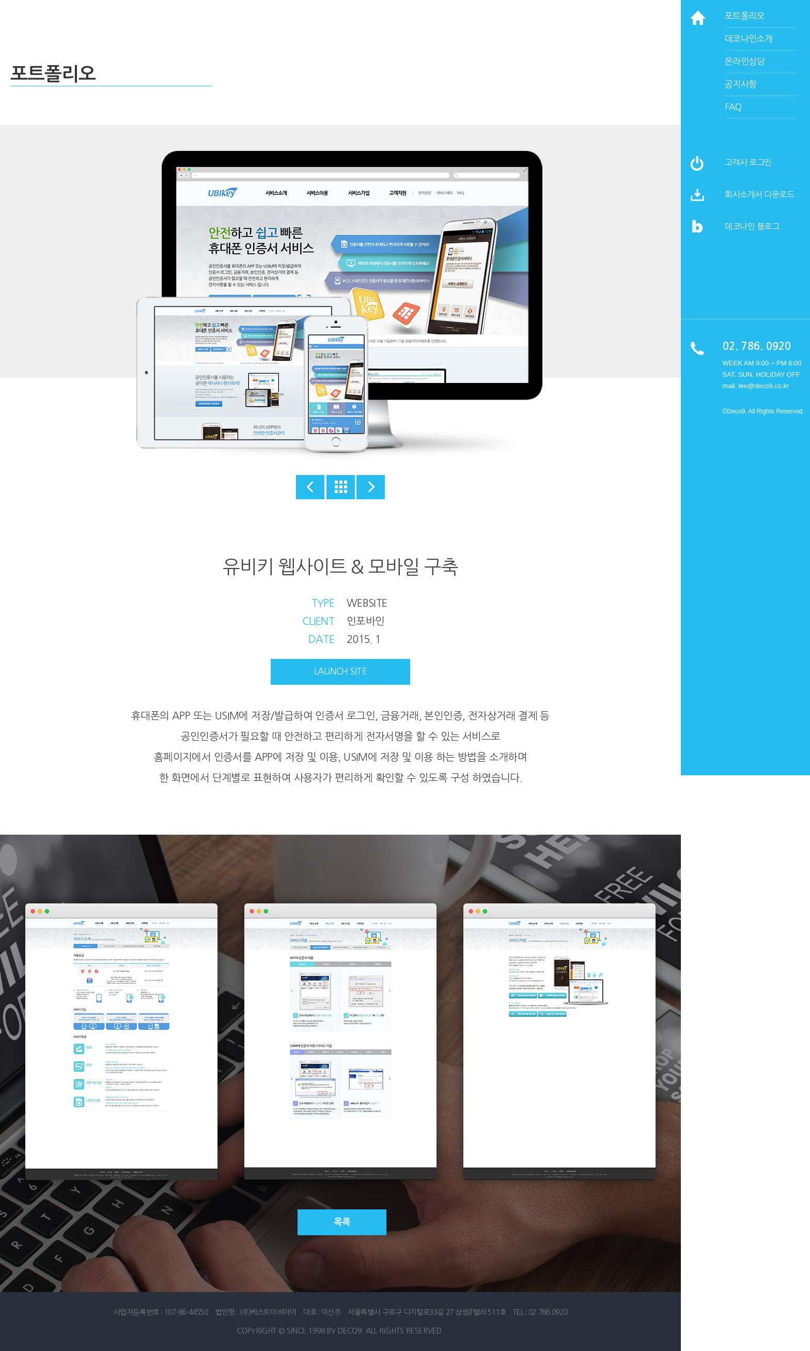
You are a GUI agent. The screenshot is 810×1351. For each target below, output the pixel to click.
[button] (697, 200)
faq (733, 106)
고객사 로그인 (748, 162)
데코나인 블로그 (752, 226)
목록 (342, 1222)
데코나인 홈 (89, 19)
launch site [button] (340, 671)
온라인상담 (745, 61)
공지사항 (741, 84)
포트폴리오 (745, 15)
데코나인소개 (749, 38)
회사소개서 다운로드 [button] (759, 194)
